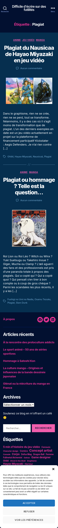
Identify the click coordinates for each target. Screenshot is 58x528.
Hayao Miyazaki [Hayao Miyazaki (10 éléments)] (13, 463)
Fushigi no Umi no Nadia (20, 299)
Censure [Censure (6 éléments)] (45, 447)
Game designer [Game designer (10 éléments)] (41, 457)
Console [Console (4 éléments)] (6, 454)
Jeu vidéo (28, 40)
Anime (17, 40)
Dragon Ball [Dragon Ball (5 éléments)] (38, 454)
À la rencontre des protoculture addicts (28, 342)
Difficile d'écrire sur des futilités (29, 8)
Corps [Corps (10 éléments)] (16, 454)
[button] (53, 469)
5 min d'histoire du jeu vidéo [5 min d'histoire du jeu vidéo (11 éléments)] (21, 446)
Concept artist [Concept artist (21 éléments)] (40, 450)
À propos (9, 319)
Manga (40, 40)
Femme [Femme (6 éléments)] (50, 454)
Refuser (29, 511)
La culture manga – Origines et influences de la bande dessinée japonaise (24, 372)
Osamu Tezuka (42, 299)
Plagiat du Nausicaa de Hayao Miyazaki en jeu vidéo (29, 54)
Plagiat (47, 156)
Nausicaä (38, 156)
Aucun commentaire (31, 68)
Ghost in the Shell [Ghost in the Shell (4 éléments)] (18, 461)
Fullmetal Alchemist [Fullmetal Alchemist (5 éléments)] (12, 457)
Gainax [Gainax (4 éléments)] (27, 457)
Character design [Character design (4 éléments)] (10, 451)
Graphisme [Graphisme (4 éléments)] (32, 461)
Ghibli (10, 156)
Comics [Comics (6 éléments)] (24, 451)
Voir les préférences (29, 519)
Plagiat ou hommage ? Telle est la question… (29, 186)
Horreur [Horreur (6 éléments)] (29, 464)
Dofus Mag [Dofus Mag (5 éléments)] (26, 454)
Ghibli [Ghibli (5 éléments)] (6, 461)
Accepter (29, 503)
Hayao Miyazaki (23, 156)
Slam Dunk (21, 302)
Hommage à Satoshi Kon (19, 360)
